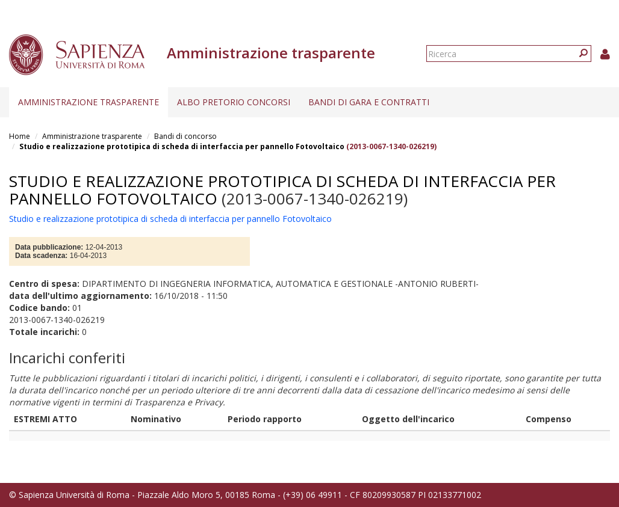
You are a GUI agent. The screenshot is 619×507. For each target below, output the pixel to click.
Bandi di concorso (185, 136)
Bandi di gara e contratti (368, 102)
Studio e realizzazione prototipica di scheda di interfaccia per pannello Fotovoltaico (181, 146)
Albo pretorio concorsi (233, 102)
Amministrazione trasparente (88, 102)
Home (19, 136)
